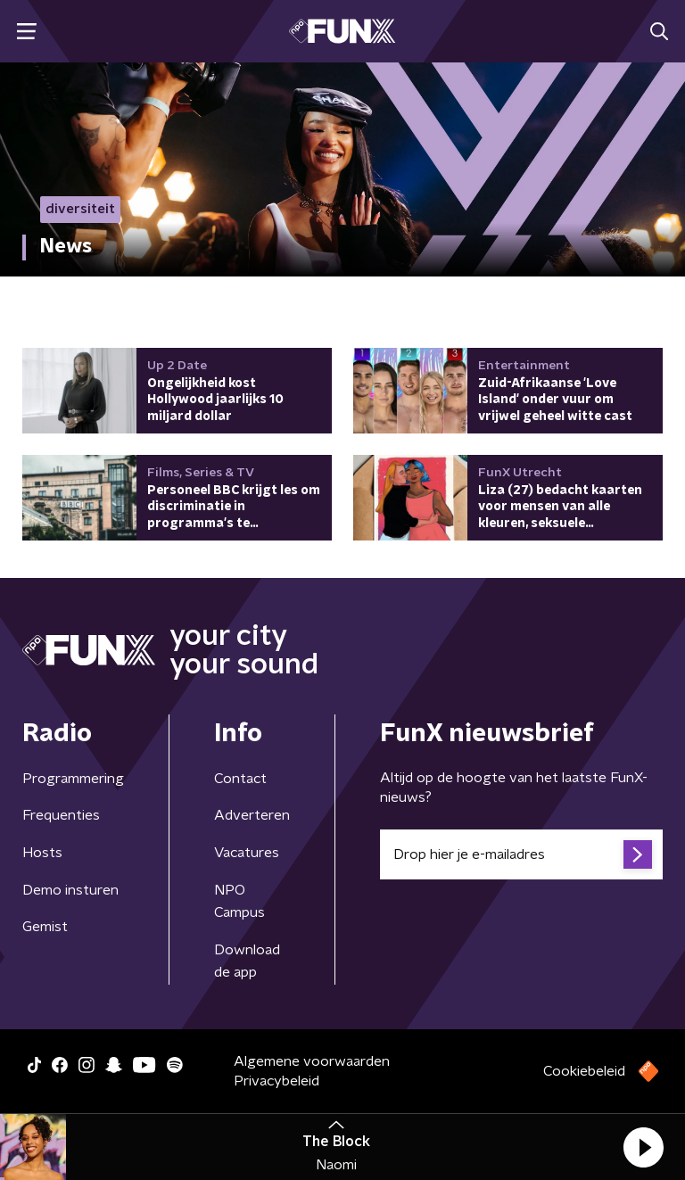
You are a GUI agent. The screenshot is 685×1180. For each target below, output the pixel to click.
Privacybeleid (276, 1081)
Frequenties (61, 815)
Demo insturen (70, 890)
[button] (643, 1147)
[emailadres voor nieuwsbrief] (521, 854)
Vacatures (246, 853)
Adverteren (252, 815)
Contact (240, 779)
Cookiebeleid (584, 1071)
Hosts (42, 853)
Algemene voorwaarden (312, 1061)
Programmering (73, 779)
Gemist (45, 927)
